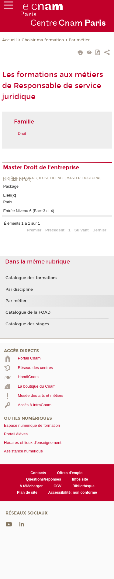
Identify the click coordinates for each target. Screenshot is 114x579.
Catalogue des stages (27, 324)
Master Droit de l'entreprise (41, 167)
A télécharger (31, 486)
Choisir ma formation (43, 40)
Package (11, 186)
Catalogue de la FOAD (27, 312)
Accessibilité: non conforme (72, 492)
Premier (34, 230)
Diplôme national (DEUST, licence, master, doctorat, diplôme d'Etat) (52, 179)
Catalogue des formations (31, 277)
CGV (57, 486)
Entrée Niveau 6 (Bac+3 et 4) (28, 210)
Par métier (79, 40)
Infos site (80, 479)
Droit (22, 133)
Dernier (99, 230)
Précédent (54, 230)
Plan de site (27, 492)
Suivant (81, 230)
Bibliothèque (83, 486)
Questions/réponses (43, 479)
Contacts (38, 473)
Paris (7, 202)
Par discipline (19, 289)
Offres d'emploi (70, 473)
